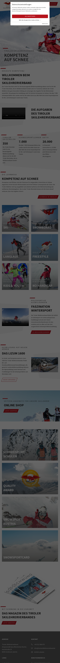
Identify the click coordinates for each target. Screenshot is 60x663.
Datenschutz (45, 23)
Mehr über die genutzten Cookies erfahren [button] (30, 20)
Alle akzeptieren (30, 16)
